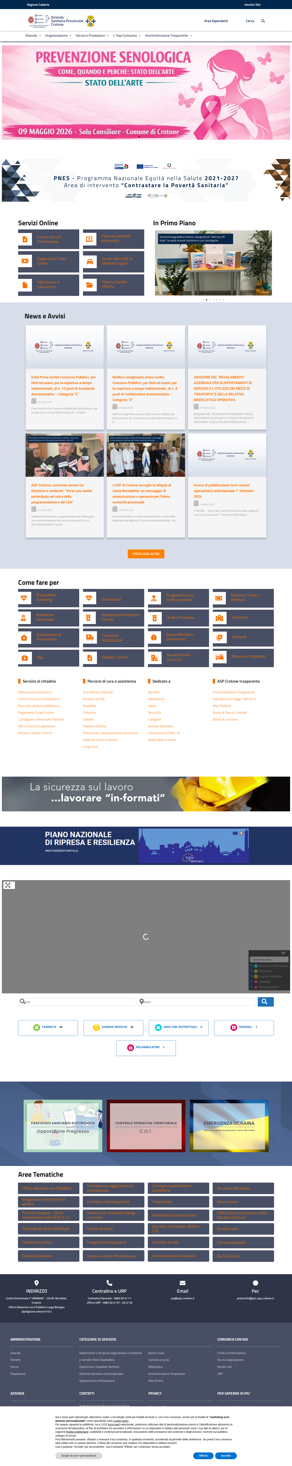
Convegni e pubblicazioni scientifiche (171, 1188)
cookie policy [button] (121, 1420)
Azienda (34, 35)
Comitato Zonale (165, 1242)
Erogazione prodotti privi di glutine (43, 1201)
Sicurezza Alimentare (233, 1188)
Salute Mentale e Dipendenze (179, 636)
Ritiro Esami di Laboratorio (48, 284)
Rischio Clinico (228, 1256)
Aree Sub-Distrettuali (176, 1027)
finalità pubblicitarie (77, 1431)
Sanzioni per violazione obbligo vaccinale (111, 1215)
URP (220, 1373)
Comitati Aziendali (231, 1242)
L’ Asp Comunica (127, 35)
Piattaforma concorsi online (174, 1215)
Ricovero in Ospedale (248, 656)
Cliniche (108, 286)
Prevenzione (46, 595)
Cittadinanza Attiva (37, 1242)
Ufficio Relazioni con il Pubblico (47, 1188)
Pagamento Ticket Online (51, 260)
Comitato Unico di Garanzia (173, 1256)
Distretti (15, 1359)
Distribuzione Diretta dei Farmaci (120, 617)
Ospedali (241, 1027)
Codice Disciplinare (37, 1256)
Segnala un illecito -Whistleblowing (111, 1256)
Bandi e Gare (156, 1353)
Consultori (240, 617)
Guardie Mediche (110, 1027)
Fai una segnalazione (230, 1359)
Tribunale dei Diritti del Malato (46, 1228)
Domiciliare (45, 619)
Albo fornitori (227, 1202)
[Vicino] (197, 1002)
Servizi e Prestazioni (92, 35)
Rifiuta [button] (203, 1455)
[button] (6, 92)
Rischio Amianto (100, 1228)
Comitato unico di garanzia (108, 1201)
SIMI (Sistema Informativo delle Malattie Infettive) (242, 1215)
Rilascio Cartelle (114, 282)
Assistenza (44, 615)
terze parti (114, 1424)
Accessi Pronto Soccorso (179, 657)
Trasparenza (162, 1201)
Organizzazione (58, 35)
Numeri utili (224, 1366)
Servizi (14, 1366)
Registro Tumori (114, 657)
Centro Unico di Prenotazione (49, 239)
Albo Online (155, 1380)
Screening (44, 599)
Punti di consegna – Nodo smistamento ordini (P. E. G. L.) (45, 1215)
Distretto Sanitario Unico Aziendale (101, 1373)
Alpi (40, 657)
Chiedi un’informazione (231, 1353)
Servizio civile (227, 1229)
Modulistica (155, 1366)
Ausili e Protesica (180, 617)
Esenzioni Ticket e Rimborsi (245, 597)
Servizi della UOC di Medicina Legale (117, 260)
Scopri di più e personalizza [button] (78, 1455)
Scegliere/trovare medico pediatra (180, 597)
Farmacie (239, 636)
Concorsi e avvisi (158, 1359)
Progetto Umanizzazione (106, 1242)
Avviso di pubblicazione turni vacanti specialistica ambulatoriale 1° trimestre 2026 (224, 490)
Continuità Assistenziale (112, 637)
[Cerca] (77, 1002)
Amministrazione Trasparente (168, 35)
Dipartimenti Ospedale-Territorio (99, 1366)
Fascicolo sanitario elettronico (116, 238)
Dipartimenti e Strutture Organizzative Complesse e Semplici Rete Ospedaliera (110, 1356)
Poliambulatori (143, 1047)
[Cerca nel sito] (261, 21)
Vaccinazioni (111, 599)
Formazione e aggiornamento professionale (110, 1188)
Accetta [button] (226, 1455)
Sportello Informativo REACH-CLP (176, 1228)
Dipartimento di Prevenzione (48, 636)
